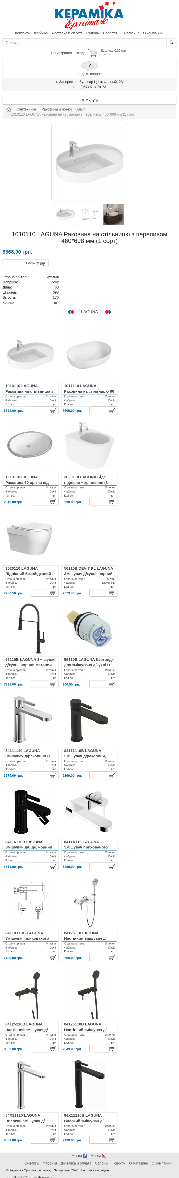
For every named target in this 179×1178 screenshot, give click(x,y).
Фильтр (89, 100)
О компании (153, 33)
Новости (110, 33)
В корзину (35, 264)
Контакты (22, 33)
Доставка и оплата (67, 33)
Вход (80, 53)
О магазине (130, 33)
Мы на (79, 1156)
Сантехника (26, 109)
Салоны (93, 33)
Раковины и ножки (57, 109)
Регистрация (61, 53)
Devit (81, 109)
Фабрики (41, 33)
